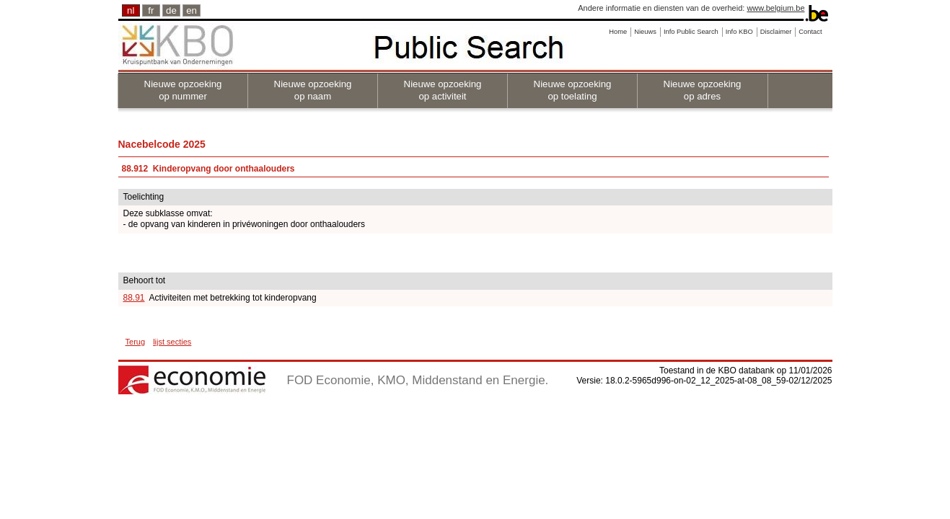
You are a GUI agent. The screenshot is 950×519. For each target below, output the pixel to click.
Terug (136, 341)
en (191, 10)
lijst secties (172, 341)
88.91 (134, 298)
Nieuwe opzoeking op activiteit (443, 90)
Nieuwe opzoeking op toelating (573, 90)
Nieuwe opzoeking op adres (703, 90)
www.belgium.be (775, 8)
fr (151, 10)
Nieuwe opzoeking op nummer (183, 90)
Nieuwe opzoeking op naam (313, 90)
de (171, 10)
